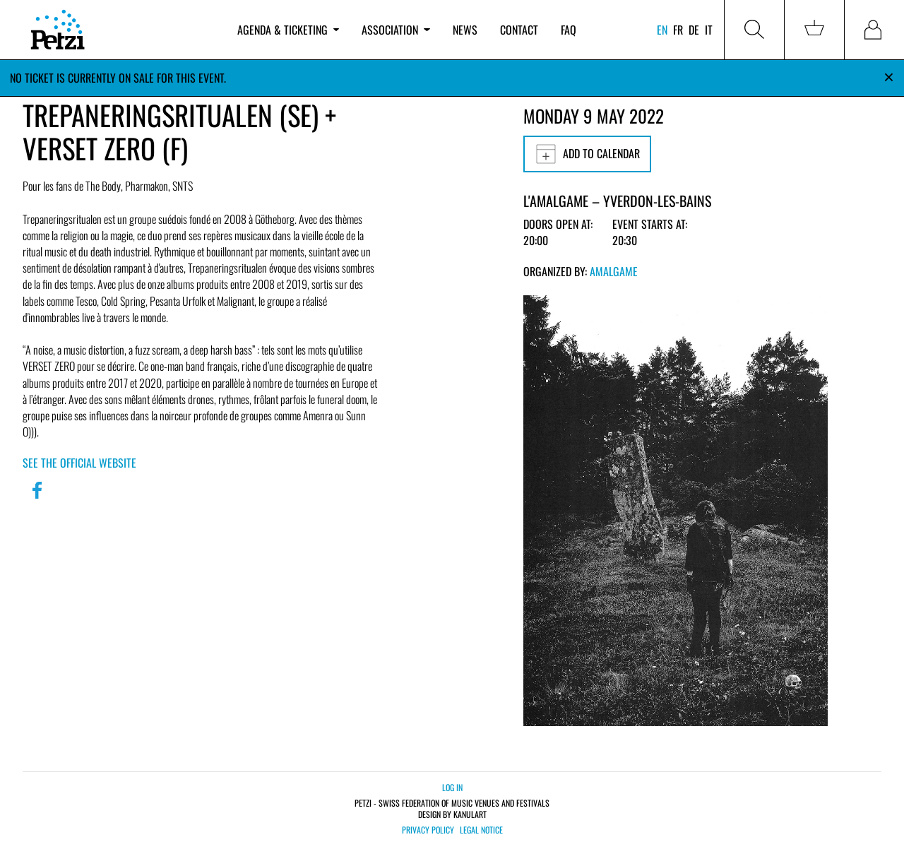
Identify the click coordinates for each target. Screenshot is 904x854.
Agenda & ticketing (288, 29)
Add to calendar (587, 154)
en (662, 29)
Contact (519, 29)
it (709, 29)
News (465, 29)
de (694, 29)
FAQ (568, 29)
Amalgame (614, 271)
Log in (452, 787)
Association (395, 29)
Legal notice (481, 830)
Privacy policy (428, 830)
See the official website (79, 462)
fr (678, 29)
